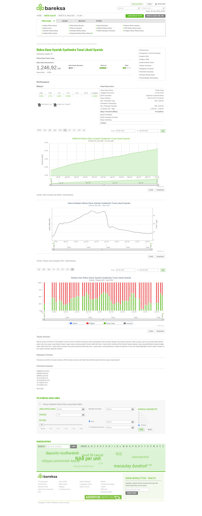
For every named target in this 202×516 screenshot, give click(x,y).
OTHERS (99, 21)
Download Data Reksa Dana (80, 33)
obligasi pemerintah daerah (61, 461)
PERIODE (43, 414)
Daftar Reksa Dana (50, 26)
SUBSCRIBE (131, 493)
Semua (143, 425)
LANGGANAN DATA (134, 16)
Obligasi (62, 487)
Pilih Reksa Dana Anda (132, 28)
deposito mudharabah (62, 453)
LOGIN (149, 4)
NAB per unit (88, 458)
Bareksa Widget (106, 492)
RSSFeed (104, 489)
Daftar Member (85, 481)
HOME (39, 16)
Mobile (103, 481)
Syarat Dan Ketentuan (45, 489)
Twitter (103, 487)
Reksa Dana (51, 44)
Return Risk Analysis (132, 26)
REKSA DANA (46, 21)
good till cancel (92, 455)
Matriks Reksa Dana (104, 28)
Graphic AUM (144, 59)
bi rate (149, 465)
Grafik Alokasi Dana (146, 62)
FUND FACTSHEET (62, 104)
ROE (119, 454)
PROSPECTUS (45, 104)
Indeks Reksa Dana (50, 33)
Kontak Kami (42, 484)
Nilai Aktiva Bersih (77, 26)
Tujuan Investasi (145, 66)
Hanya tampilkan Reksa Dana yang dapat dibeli (62, 404)
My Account (160, 4)
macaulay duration (130, 466)
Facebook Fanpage (107, 484)
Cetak (151, 190)
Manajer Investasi (95, 409)
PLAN (79, 16)
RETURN (42, 420)
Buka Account (85, 487)
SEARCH (41, 446)
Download (160, 190)
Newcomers (47, 28)
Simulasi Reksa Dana (78, 31)
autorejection (140, 456)
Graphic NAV (144, 56)
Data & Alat (41, 44)
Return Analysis (76, 28)
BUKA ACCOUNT (137, 4)
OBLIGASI (81, 21)
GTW (100, 463)
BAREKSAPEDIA (44, 441)
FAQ (39, 492)
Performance (144, 50)
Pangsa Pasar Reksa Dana (134, 31)
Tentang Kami (43, 481)
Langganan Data (86, 484)
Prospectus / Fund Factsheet (149, 53)
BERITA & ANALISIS (66, 16)
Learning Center (64, 489)
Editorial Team (43, 487)
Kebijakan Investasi (146, 69)
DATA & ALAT (50, 16)
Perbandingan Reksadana (148, 78)
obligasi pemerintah (83, 466)
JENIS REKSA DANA (47, 409)
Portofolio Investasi (146, 72)
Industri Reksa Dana (50, 31)
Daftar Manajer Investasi (106, 31)
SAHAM (65, 21)
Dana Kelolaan (102, 26)
